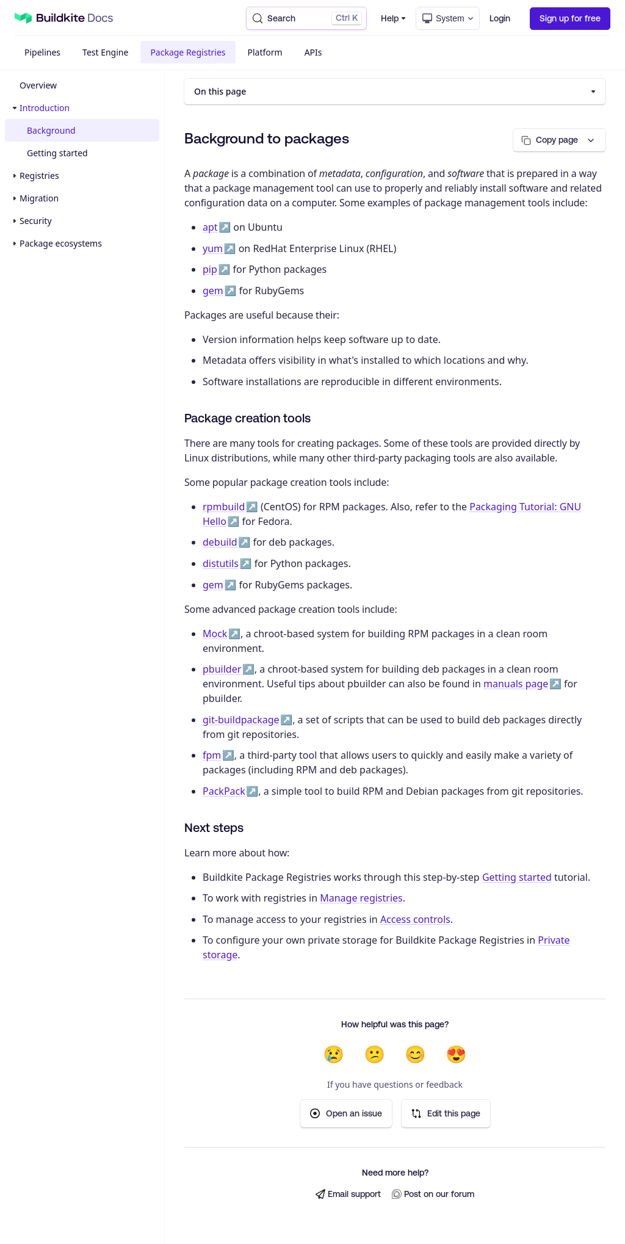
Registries (39, 175)
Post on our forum (433, 1194)
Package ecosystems (61, 243)
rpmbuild (224, 506)
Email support (348, 1194)
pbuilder (222, 669)
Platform (265, 52)
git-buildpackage (241, 719)
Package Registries (187, 52)
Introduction (45, 108)
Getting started (57, 153)
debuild (220, 542)
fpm (212, 755)
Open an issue (346, 1113)
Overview (38, 85)
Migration (39, 198)
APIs (313, 52)
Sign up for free (570, 18)
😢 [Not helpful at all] (333, 1054)
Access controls (415, 919)
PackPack (224, 791)
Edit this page (445, 1113)
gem (213, 290)
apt (210, 227)
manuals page (515, 683)
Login (500, 18)
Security (36, 220)
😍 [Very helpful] (456, 1054)
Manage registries (361, 898)
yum (213, 248)
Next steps (214, 827)
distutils (221, 563)
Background (51, 130)
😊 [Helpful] (415, 1054)
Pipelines (42, 52)
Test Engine (105, 52)
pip (210, 269)
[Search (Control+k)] (306, 18)
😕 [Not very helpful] (374, 1054)
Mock (215, 633)
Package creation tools (247, 418)
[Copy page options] (559, 140)
